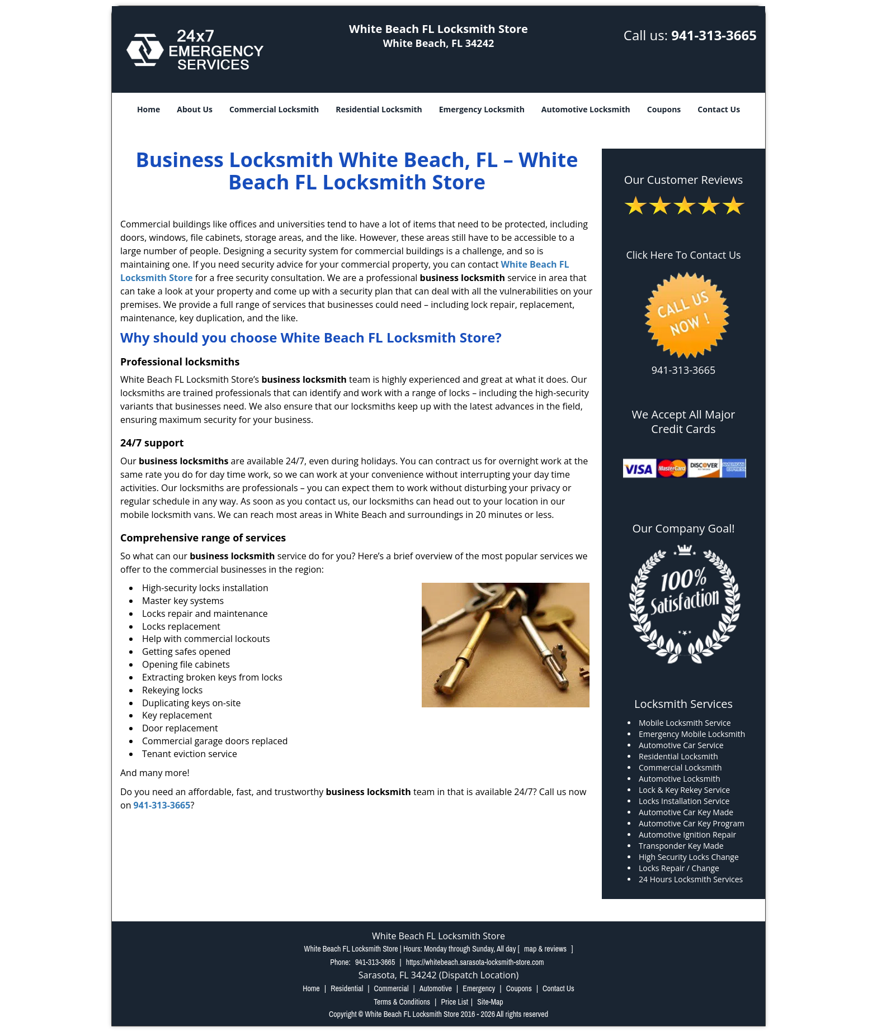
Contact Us (718, 109)
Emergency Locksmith (482, 109)
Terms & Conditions (402, 1002)
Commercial (391, 988)
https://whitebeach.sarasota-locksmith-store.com (475, 962)
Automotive (435, 988)
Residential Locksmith (379, 109)
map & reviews (546, 949)
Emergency (479, 988)
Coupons (664, 109)
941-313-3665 (714, 35)
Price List (454, 1002)
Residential (347, 988)
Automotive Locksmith (585, 109)
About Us (195, 109)
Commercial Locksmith (274, 109)
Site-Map (490, 1002)
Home (148, 109)
